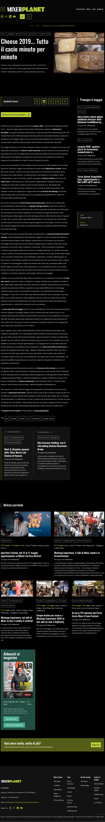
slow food (18, 34)
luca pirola (63, 601)
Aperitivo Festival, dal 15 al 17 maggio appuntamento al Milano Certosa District (21, 554)
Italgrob (100, 9)
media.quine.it (10, 802)
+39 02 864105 (13, 797)
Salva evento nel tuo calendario (16, 114)
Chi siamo (57, 781)
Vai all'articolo (11, 719)
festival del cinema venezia (12, 442)
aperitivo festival (6, 540)
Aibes (88, 9)
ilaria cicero (81, 112)
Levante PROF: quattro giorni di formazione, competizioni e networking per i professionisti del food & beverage (90, 149)
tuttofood (57, 540)
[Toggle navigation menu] (3, 9)
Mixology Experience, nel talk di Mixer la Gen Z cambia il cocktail (17, 619)
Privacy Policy (59, 800)
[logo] (26, 9)
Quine (96, 798)
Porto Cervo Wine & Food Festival (82, 601)
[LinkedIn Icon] (10, 16)
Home (32, 25)
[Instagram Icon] (2, 16)
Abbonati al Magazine (14, 725)
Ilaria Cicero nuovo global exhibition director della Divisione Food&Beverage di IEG (90, 119)
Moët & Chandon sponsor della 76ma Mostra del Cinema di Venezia (16, 452)
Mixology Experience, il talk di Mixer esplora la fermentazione (77, 554)
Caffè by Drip (72, 811)
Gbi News (84, 781)
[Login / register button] (22, 16)
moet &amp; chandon (17, 437)
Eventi (38, 25)
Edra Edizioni (98, 784)
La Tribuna (98, 802)
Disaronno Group (43, 437)
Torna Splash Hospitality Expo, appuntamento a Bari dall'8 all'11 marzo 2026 (90, 179)
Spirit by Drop (72, 807)
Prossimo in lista (44, 432)
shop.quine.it (20, 802)
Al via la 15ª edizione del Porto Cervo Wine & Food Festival (87, 614)
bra (25, 34)
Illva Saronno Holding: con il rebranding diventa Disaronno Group (52, 446)
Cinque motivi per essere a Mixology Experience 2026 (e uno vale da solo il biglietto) (50, 618)
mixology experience (69, 540)
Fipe (94, 9)
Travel (69, 792)
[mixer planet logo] (11, 781)
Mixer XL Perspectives (84, 540)
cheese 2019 (32, 34)
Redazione (19, 459)
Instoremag (85, 785)
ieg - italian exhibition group (91, 107)
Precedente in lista (12, 432)
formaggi (9, 34)
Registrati (96, 745)
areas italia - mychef (44, 34)
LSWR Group (98, 794)
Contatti (57, 785)
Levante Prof (87, 140)
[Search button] (29, 16)
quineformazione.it (32, 802)
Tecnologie (71, 788)
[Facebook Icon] (6, 16)
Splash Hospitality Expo (90, 170)
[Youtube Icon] (14, 16)
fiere (3, 34)
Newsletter (58, 789)
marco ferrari (54, 437)
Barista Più (80, 9)
